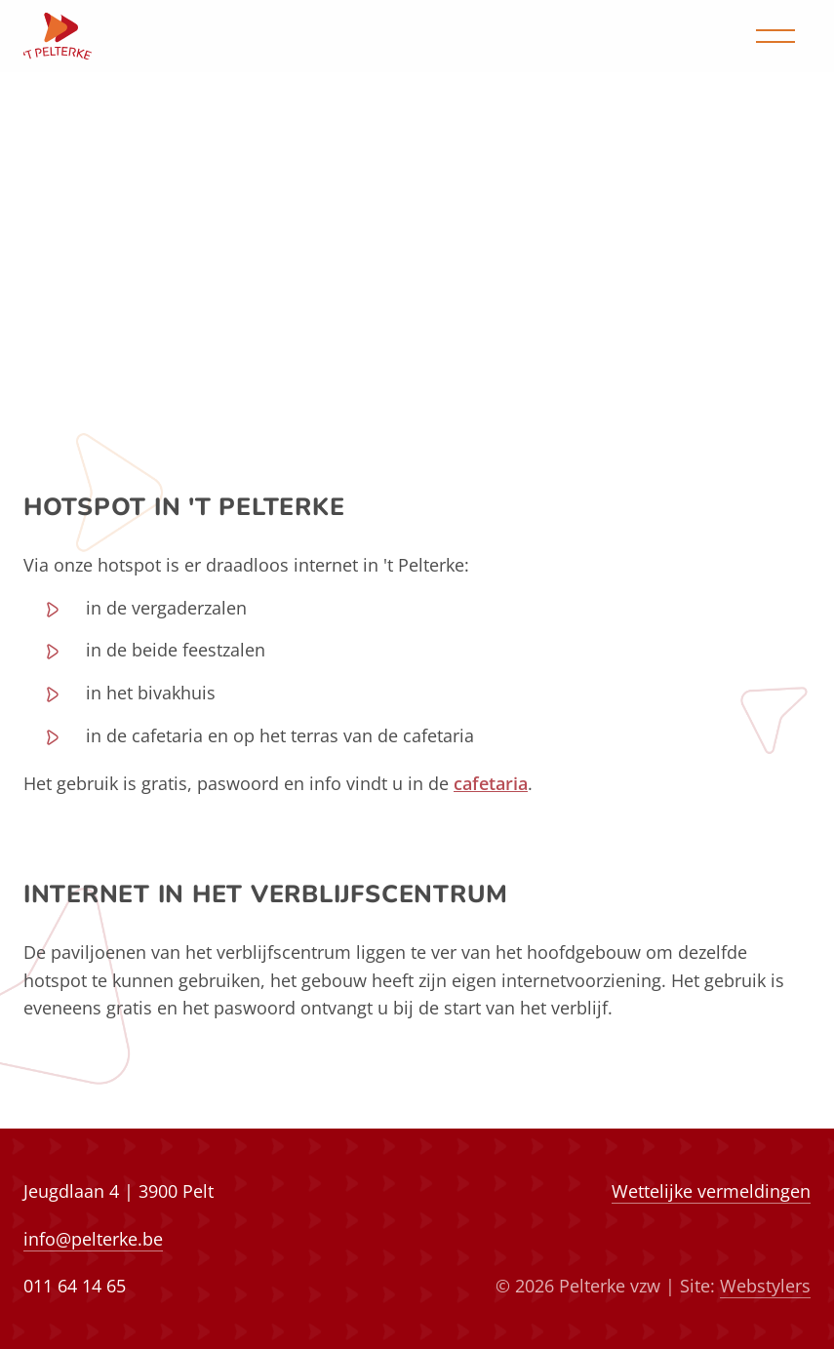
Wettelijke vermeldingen (711, 1191)
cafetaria (491, 783)
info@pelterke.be (93, 1238)
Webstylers (765, 1285)
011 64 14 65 (74, 1285)
